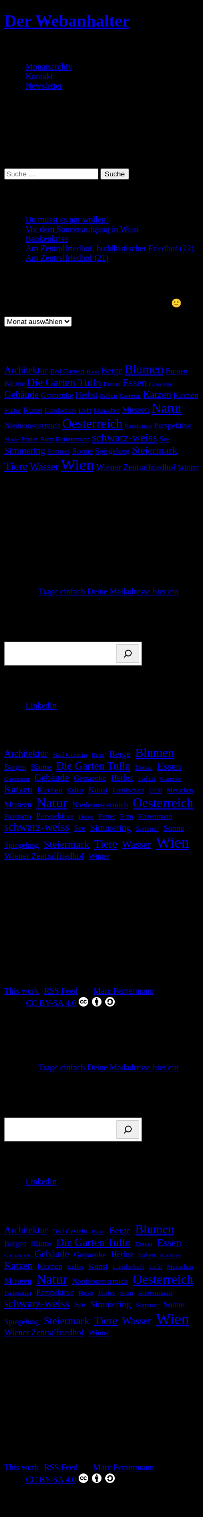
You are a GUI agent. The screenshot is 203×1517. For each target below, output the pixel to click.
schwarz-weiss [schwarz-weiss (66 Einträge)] (124, 437)
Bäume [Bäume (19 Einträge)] (14, 384)
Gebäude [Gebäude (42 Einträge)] (21, 394)
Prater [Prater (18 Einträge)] (29, 439)
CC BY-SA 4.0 (71, 1002)
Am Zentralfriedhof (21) (67, 257)
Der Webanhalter (67, 20)
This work (21, 990)
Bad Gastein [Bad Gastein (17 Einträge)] (67, 371)
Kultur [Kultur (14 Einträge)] (12, 410)
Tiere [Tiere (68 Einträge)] (16, 466)
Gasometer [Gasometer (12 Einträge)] (161, 384)
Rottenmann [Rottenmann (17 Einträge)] (73, 439)
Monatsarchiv (49, 66)
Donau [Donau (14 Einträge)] (111, 384)
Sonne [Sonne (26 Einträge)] (82, 450)
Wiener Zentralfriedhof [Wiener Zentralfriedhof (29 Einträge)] (136, 467)
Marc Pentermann (124, 990)
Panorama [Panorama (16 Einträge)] (138, 426)
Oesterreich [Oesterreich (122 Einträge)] (92, 423)
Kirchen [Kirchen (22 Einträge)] (185, 395)
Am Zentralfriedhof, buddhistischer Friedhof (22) (110, 248)
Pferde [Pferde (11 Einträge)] (11, 439)
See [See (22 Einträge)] (164, 438)
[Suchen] (127, 653)
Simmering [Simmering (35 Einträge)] (24, 451)
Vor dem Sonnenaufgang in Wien (82, 229)
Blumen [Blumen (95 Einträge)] (144, 369)
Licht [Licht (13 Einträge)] (84, 410)
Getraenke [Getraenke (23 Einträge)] (57, 395)
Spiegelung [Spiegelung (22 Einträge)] (112, 451)
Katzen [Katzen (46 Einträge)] (157, 394)
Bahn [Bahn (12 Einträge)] (93, 371)
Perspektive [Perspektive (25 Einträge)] (173, 425)
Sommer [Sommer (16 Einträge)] (58, 451)
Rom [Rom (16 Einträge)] (47, 439)
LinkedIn (41, 705)
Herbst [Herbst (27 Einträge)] (86, 394)
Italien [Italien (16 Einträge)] (108, 395)
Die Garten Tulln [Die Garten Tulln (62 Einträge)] (64, 382)
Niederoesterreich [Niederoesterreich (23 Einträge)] (32, 425)
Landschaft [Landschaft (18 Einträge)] (61, 410)
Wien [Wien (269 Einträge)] (77, 464)
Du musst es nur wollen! (67, 219)
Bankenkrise (47, 238)
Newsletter (44, 85)
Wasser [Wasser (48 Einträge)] (44, 466)
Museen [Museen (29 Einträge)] (135, 410)
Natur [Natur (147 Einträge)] (167, 408)
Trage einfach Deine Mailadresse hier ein (108, 591)
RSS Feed (61, 990)
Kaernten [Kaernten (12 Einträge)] (130, 396)
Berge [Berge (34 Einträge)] (111, 370)
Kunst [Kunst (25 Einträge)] (32, 409)
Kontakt (39, 76)
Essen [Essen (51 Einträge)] (135, 382)
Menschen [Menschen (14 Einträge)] (107, 410)
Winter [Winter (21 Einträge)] (188, 467)
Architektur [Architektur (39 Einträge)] (26, 370)
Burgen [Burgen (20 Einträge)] (177, 371)
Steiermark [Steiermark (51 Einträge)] (154, 450)
